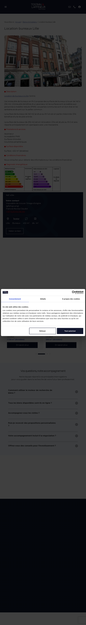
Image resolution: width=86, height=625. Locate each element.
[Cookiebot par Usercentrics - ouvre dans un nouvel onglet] (73, 292)
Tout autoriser (70, 331)
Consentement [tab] (15, 299)
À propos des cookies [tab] (71, 299)
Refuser (42, 331)
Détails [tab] (43, 299)
